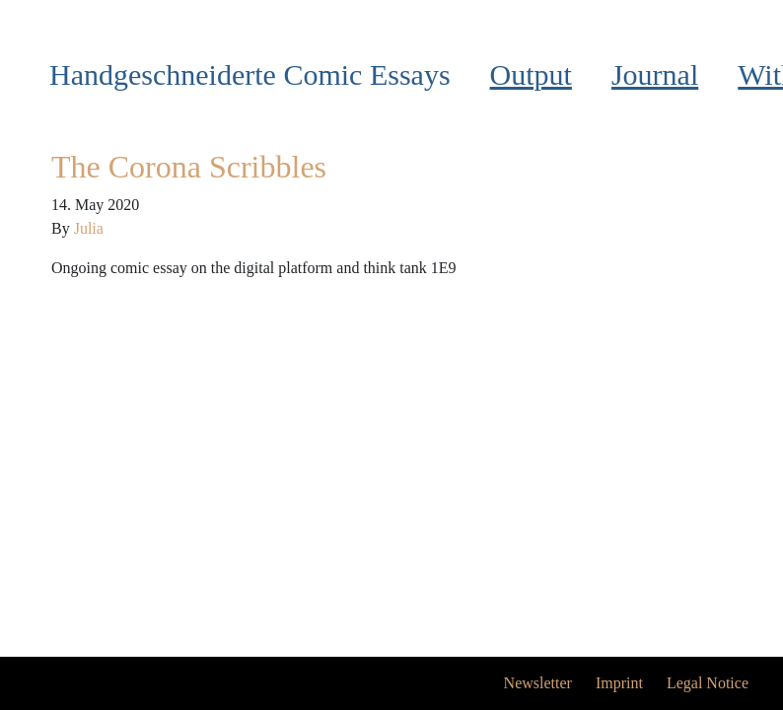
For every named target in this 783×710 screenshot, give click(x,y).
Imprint (619, 682)
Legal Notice (707, 682)
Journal (654, 74)
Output (531, 74)
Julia (89, 228)
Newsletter (538, 682)
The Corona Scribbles (188, 166)
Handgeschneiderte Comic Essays (250, 74)
